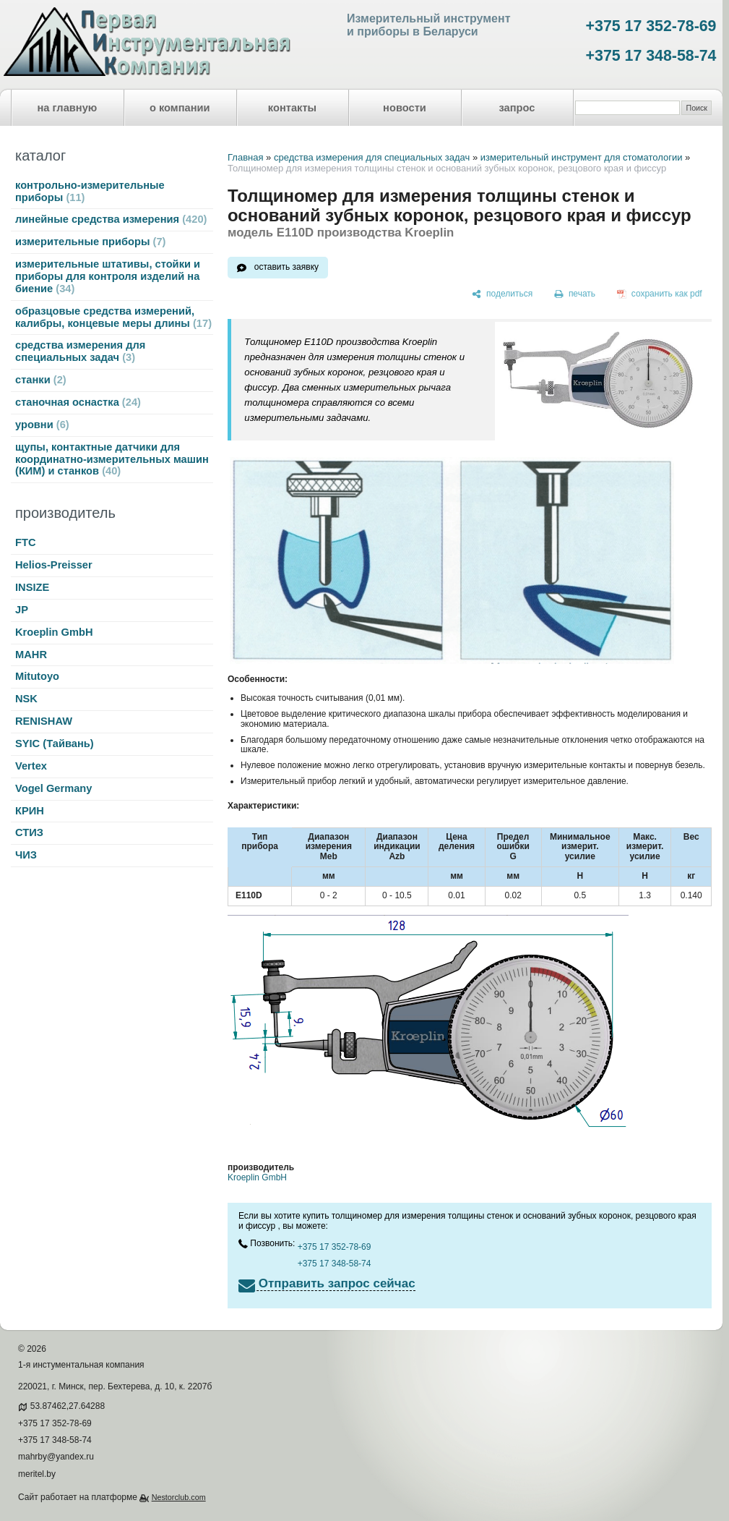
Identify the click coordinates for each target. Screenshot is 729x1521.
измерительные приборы (90, 241)
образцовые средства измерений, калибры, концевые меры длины (113, 317)
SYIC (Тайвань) (54, 743)
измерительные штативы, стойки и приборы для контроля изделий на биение (107, 276)
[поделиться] (502, 294)
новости (404, 108)
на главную (68, 108)
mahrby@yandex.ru (56, 1457)
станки (40, 379)
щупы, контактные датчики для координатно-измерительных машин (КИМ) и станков (112, 459)
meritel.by (37, 1474)
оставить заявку (286, 267)
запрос (517, 108)
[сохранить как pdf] (660, 294)
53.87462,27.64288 (67, 1406)
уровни (42, 424)
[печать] (575, 294)
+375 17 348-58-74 (651, 55)
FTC (25, 542)
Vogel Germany (53, 788)
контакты (292, 108)
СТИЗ (29, 832)
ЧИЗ (26, 855)
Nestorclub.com (179, 1497)
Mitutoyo (37, 676)
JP (21, 609)
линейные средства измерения (111, 219)
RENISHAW (43, 721)
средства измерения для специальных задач (80, 351)
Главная (245, 157)
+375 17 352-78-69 (651, 26)
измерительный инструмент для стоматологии (581, 157)
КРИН (29, 811)
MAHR (31, 654)
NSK (26, 698)
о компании (180, 108)
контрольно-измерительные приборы (90, 191)
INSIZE (32, 587)
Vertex (31, 766)
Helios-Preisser (53, 565)
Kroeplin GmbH (53, 632)
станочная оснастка (78, 402)
